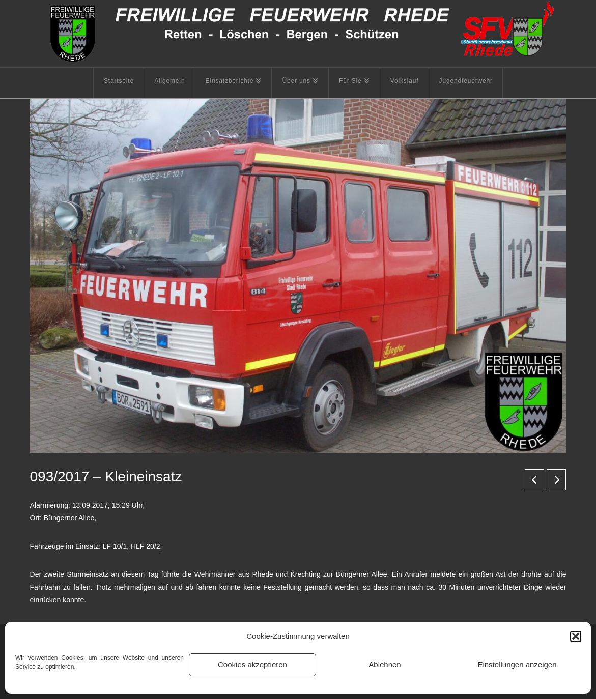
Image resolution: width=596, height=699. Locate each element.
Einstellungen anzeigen (516, 664)
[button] (576, 636)
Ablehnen (384, 664)
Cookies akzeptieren (252, 664)
